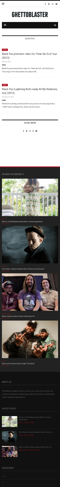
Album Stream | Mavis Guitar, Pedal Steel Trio (18, 316)
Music (4, 219)
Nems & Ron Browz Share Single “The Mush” (18, 364)
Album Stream (7, 314)
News (5, 49)
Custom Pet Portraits (9, 150)
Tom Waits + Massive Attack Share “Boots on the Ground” (23, 269)
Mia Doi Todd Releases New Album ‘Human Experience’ (22, 222)
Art (3, 482)
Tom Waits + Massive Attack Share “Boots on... (36, 432)
